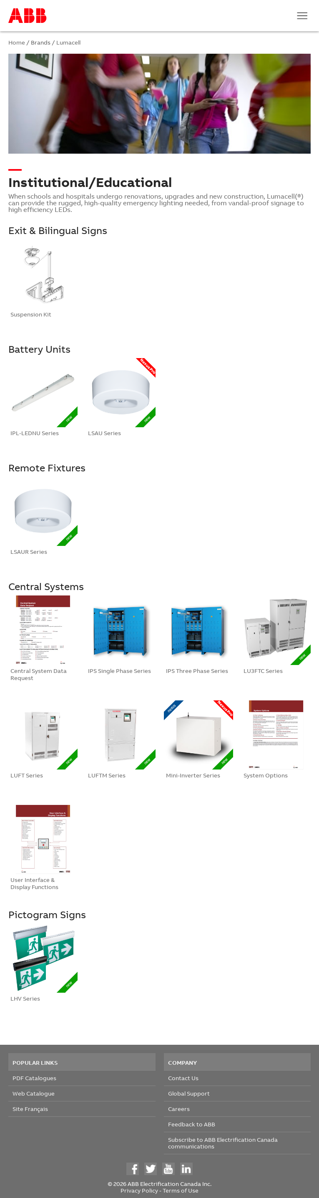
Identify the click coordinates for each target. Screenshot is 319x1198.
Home (16, 42)
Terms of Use (180, 1190)
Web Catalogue (34, 1093)
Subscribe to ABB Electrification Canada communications (223, 1143)
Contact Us (183, 1078)
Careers (179, 1109)
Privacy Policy (139, 1190)
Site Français (30, 1109)
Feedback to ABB (191, 1124)
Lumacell (68, 42)
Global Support (189, 1093)
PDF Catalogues (34, 1078)
